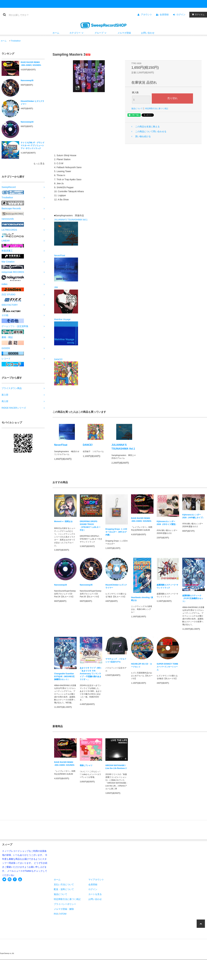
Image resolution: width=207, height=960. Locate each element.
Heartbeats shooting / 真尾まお (142, 598)
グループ (101, 33)
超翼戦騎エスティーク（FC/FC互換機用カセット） (192, 598)
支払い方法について (64, 884)
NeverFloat (60, 445)
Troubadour (16, 41)
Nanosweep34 (27, 122)
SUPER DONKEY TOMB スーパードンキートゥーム (167, 667)
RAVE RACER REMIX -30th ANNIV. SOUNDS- (31, 63)
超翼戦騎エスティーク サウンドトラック (167, 586)
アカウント (146, 14)
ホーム (56, 33)
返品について (137, 108)
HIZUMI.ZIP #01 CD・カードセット (141, 665)
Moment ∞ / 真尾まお (63, 522)
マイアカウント (96, 879)
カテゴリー (76, 33)
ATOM (63, 914)
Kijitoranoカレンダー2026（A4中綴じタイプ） (193, 516)
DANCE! (88, 445)
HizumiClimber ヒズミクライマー (32, 102)
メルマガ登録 (124, 33)
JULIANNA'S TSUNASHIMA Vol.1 (123, 447)
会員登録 (164, 14)
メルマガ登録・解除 (64, 909)
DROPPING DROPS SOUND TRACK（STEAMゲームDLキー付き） (90, 525)
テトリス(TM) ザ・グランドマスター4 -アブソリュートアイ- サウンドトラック (32, 145)
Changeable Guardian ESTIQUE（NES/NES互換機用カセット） (64, 676)
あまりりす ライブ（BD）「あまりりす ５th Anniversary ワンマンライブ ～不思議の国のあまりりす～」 (91, 673)
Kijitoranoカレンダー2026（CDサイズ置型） (167, 522)
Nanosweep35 (27, 80)
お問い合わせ (147, 33)
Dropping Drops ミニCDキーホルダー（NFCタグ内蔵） (116, 532)
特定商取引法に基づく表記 (156, 108)
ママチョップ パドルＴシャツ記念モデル (115, 660)
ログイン (180, 14)
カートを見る (95, 894)
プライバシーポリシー (65, 904)
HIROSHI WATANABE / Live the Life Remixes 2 (116, 766)
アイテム (197, 14)
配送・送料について (64, 889)
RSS (56, 914)
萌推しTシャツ (86, 765)
